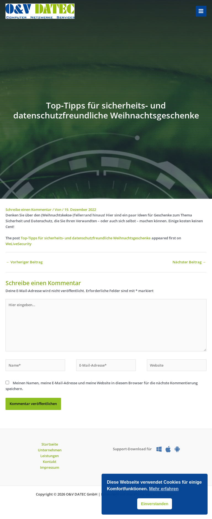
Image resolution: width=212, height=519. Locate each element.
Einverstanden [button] (154, 504)
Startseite (49, 444)
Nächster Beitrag (189, 262)
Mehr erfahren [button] (164, 488)
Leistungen (49, 455)
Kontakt (49, 461)
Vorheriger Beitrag (24, 262)
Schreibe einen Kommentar (29, 209)
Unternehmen (50, 449)
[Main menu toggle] (201, 11)
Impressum (49, 467)
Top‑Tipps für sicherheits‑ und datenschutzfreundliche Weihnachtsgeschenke (86, 237)
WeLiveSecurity (18, 243)
